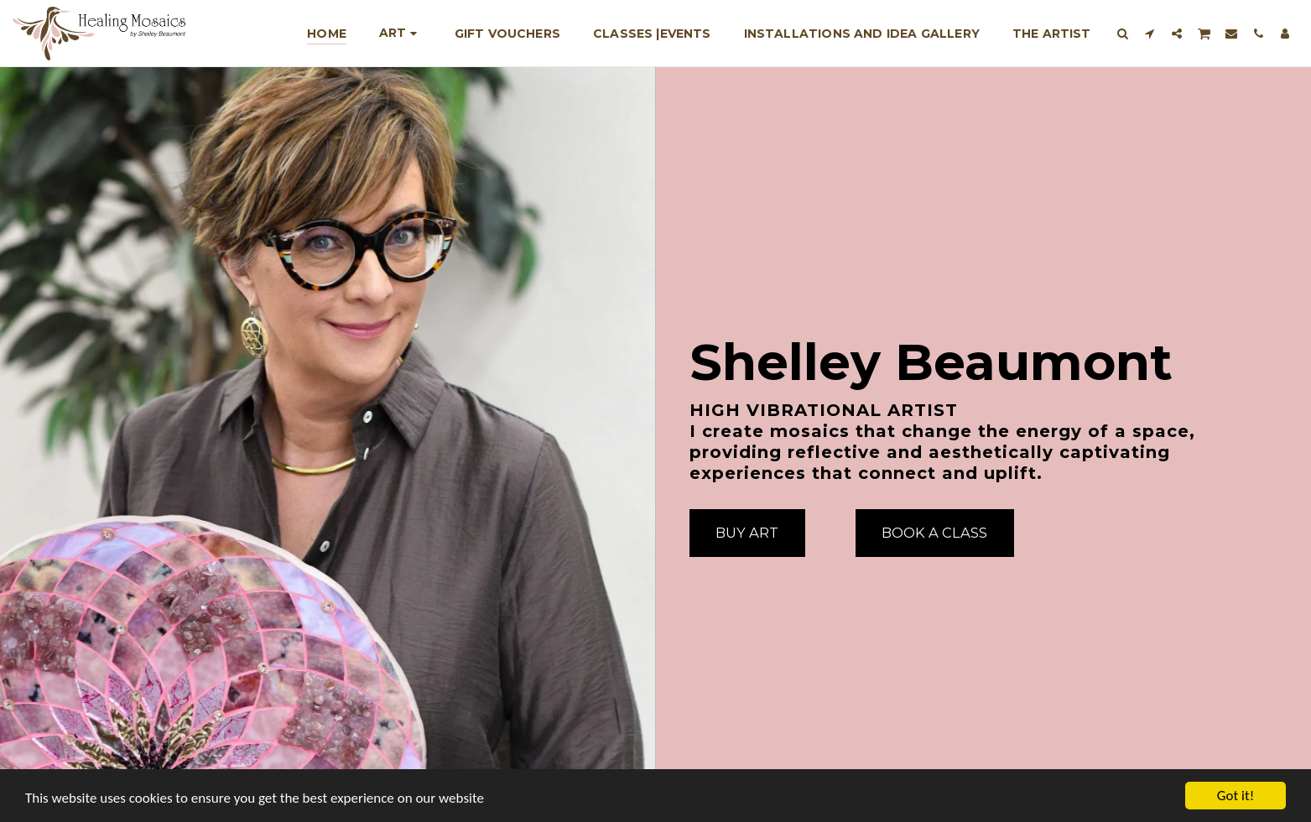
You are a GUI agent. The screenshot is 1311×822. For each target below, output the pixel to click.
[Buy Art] (747, 532)
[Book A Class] (935, 532)
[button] (1123, 33)
